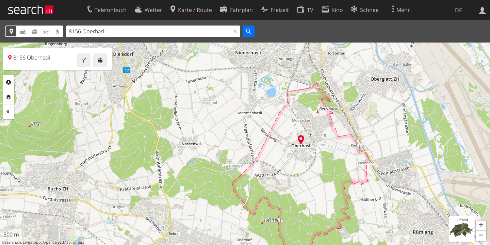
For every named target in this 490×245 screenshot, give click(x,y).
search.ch (13, 242)
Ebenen (8, 97)
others (78, 242)
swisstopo (32, 242)
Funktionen (8, 112)
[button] (481, 225)
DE (458, 10)
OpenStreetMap (57, 242)
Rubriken (8, 82)
